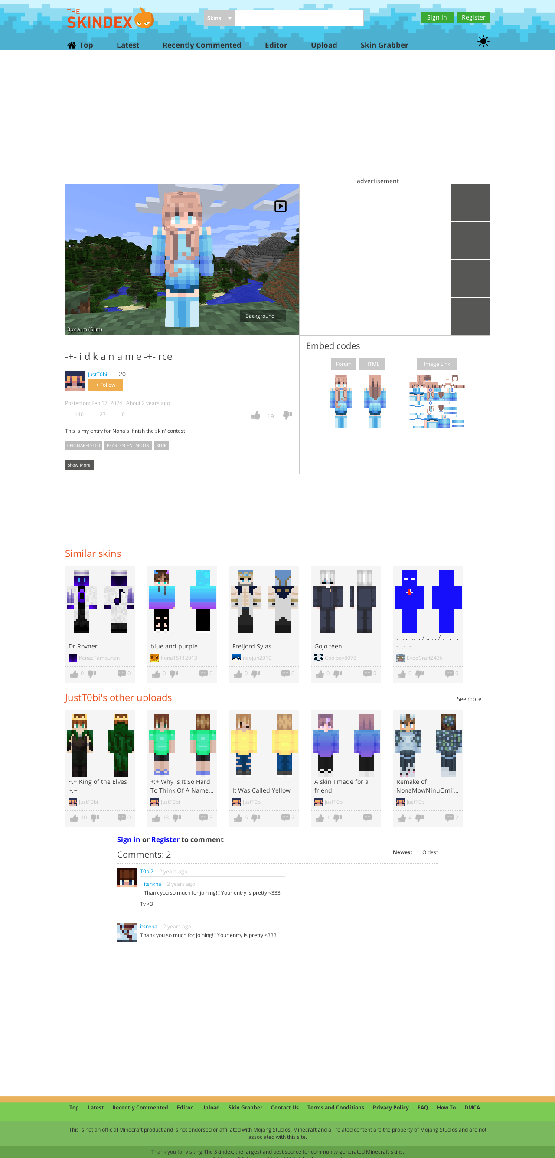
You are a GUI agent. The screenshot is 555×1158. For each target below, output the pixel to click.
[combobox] (219, 18)
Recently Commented (202, 45)
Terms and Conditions (335, 1107)
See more (469, 699)
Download (470, 240)
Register (474, 17)
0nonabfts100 (83, 445)
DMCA (472, 1107)
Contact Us (285, 1107)
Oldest (430, 852)
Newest (402, 852)
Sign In (437, 17)
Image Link (437, 364)
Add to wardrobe (470, 278)
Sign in (128, 839)
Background (263, 315)
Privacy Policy (391, 1107)
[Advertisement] (277, 121)
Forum (344, 364)
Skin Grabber (384, 45)
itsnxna (153, 884)
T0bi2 (146, 871)
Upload (324, 45)
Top (85, 45)
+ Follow (105, 384)
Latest (128, 45)
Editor (276, 45)
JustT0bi (97, 374)
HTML (372, 364)
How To (446, 1107)
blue (161, 445)
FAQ (423, 1107)
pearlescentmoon (128, 445)
